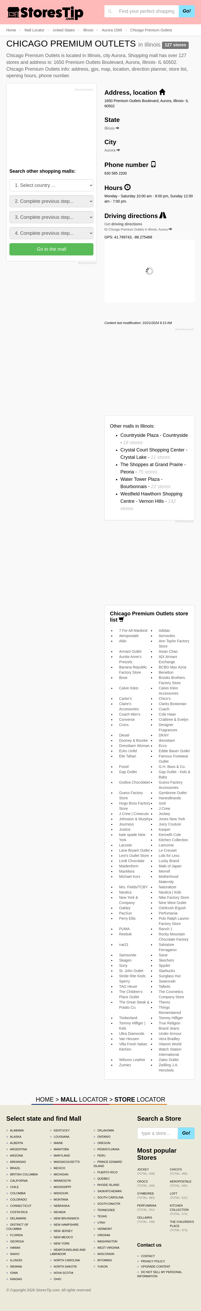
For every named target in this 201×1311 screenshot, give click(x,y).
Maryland (60, 1155)
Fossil (124, 767)
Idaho (12, 1254)
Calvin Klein (128, 688)
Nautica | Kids (170, 892)
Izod (162, 803)
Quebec (101, 1178)
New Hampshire (64, 1224)
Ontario (101, 1136)
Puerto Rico (105, 1172)
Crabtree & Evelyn (174, 719)
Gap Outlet (128, 772)
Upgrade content (153, 1266)
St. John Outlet (131, 971)
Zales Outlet (168, 1060)
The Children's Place (182, 1226)
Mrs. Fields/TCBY (133, 887)
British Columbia (22, 1174)
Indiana (14, 1266)
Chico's (165, 698)
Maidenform (128, 866)
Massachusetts (65, 1161)
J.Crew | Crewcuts (134, 814)
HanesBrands (170, 798)
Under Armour (170, 1033)
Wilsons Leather (132, 1060)
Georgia (15, 1241)
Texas (100, 1216)
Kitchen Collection (173, 840)
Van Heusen (129, 1039)
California (17, 1180)
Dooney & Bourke (133, 740)
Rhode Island (106, 1184)
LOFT (178, 1195)
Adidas (164, 630)
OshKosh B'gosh (172, 908)
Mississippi (60, 1187)
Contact (146, 1256)
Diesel (124, 735)
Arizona (14, 1155)
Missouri (59, 1193)
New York (60, 1243)
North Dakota (63, 1266)
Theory (164, 1002)
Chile (12, 1187)
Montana (59, 1199)
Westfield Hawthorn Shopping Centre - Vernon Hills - (151, 501)
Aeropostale (129, 636)
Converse (127, 719)
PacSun (125, 913)
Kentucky (60, 1130)
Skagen (125, 960)
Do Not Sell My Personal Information (159, 1274)
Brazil (13, 1168)
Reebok (125, 934)
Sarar (163, 955)
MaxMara (126, 871)
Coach (164, 709)
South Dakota (106, 1203)
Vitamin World (170, 1044)
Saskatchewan (107, 1191)
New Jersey (61, 1230)
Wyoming (102, 1260)
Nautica (125, 892)
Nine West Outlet (173, 903)
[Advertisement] (49, 129)
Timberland (128, 1018)
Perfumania (168, 913)
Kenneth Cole (170, 835)
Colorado (16, 1199)
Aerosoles (167, 636)
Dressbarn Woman (134, 746)
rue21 (124, 944)
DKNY (164, 735)
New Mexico (61, 1237)
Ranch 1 (165, 929)
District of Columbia (17, 1226)
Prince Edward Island (107, 1164)
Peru (99, 1155)
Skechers (166, 960)
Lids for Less (169, 855)
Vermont (102, 1228)
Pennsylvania (106, 1149)
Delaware (16, 1218)
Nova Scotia (62, 1272)
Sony (123, 965)
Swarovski (167, 981)
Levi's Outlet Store (134, 855)
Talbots (164, 986)
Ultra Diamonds (131, 1033)
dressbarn (167, 740)
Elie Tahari (127, 756)
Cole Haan (167, 714)
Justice (125, 829)
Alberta (14, 1143)
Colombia (16, 1193)
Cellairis (146, 1219)
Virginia (101, 1235)
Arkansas (16, 1161)
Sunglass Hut (170, 976)
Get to (138, 226)
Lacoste (125, 845)
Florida (14, 1235)
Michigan (59, 1174)
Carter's (125, 698)
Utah (99, 1222)
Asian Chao (168, 651)
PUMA (124, 929)
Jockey (164, 814)
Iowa (12, 1272)
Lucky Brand (169, 861)
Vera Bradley (169, 1039)
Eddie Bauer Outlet (174, 751)
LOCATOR (84, 1099)
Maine (56, 1143)
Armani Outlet (130, 651)
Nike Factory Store (174, 897)
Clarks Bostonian (173, 704)
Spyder (164, 965)
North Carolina (65, 1260)
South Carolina (108, 1197)
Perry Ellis (127, 918)
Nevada (58, 1212)
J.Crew (164, 808)
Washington (105, 1241)
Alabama (15, 1130)
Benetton (166, 672)
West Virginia (106, 1247)
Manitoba (59, 1149)
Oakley (125, 908)
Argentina (16, 1149)
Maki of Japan (170, 866)
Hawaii (13, 1247)
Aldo (122, 641)
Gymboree (146, 1195)
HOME (45, 1099)
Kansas (14, 1279)
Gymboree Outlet (173, 793)
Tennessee (104, 1210)
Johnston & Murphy (135, 819)
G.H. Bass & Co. (172, 767)
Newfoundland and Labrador (68, 1252)
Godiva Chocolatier (134, 782)
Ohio (55, 1279)
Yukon (100, 1266)
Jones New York (172, 819)
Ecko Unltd (128, 751)
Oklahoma (103, 1130)
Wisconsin (103, 1254)
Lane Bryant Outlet (134, 850)
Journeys (126, 824)
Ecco (163, 746)
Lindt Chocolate (131, 861)
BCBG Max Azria (172, 667)
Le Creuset (168, 850)
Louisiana (59, 1136)
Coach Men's (129, 714)
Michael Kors (129, 876)
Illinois (14, 1260)
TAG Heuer (128, 986)
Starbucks (167, 971)
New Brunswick (64, 1218)
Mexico (57, 1168)
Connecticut (18, 1205)
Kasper (164, 829)
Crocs (124, 725)
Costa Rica (17, 1212)
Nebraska (60, 1205)
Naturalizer (168, 887)
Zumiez (125, 1065)
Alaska (13, 1136)
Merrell (164, 871)
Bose (123, 678)
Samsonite (127, 955)
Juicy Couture (170, 824)
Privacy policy (151, 1261)
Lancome (166, 845)
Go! (187, 11)
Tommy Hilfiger (171, 1018)
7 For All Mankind (133, 630)
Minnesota (60, 1180)
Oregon (101, 1143)
